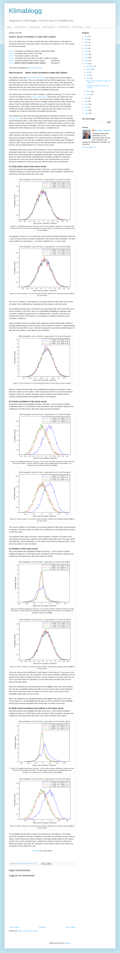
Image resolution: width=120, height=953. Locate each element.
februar (89, 91)
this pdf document (35, 68)
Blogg (9, 27)
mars (88, 78)
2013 (87, 107)
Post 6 (11, 63)
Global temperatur (49, 27)
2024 (87, 42)
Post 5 (11, 60)
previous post (14, 118)
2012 (87, 110)
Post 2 (11, 53)
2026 (87, 36)
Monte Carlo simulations (35, 78)
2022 (87, 48)
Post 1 (11, 51)
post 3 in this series (39, 97)
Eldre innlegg (70, 927)
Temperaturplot (34, 27)
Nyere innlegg (14, 927)
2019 (87, 57)
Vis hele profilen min (89, 147)
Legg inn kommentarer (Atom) (28, 931)
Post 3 (11, 56)
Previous (35, 851)
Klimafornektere (63, 27)
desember (90, 66)
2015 (87, 101)
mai (87, 75)
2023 (87, 45)
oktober (89, 69)
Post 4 (11, 58)
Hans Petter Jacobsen (102, 130)
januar (88, 94)
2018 (87, 60)
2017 (87, 63)
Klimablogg (25, 10)
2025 (87, 39)
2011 (87, 113)
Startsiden (42, 927)
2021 (87, 51)
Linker (88, 27)
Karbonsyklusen (20, 27)
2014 (87, 104)
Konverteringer (78, 27)
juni (87, 72)
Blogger (67, 943)
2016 (87, 98)
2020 (87, 54)
